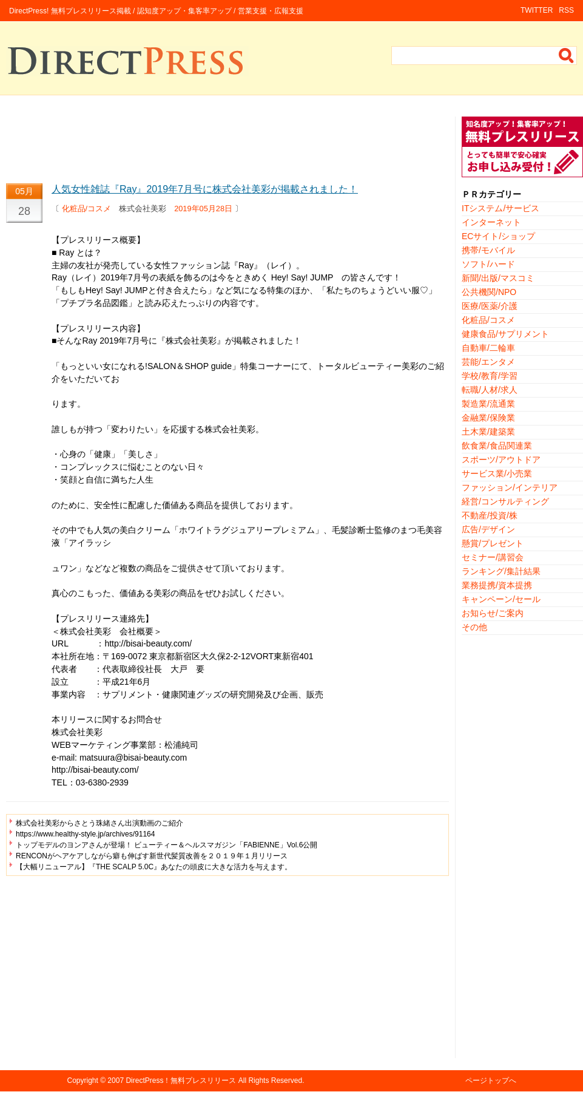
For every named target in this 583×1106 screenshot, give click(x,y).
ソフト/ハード (488, 264)
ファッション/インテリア (510, 487)
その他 (474, 627)
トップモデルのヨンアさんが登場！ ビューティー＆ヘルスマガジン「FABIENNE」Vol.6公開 (166, 845)
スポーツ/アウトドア (501, 459)
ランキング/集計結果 (501, 571)
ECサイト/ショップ (498, 236)
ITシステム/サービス (500, 208)
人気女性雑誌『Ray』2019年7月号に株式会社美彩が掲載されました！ (205, 189)
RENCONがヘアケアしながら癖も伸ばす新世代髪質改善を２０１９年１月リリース (152, 856)
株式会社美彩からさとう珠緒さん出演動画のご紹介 (99, 823)
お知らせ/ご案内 (493, 613)
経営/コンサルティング (505, 501)
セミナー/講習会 (493, 557)
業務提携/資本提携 (497, 585)
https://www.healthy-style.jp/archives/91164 (85, 834)
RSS (566, 10)
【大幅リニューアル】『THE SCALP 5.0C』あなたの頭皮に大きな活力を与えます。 (154, 867)
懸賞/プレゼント (493, 543)
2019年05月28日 (203, 208)
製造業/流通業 (488, 404)
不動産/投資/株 (489, 515)
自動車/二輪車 (488, 348)
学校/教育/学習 (489, 376)
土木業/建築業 (488, 431)
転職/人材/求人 (489, 390)
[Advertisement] (227, 144)
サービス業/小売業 (497, 473)
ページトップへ (490, 1080)
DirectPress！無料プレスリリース (181, 1080)
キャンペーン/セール (501, 599)
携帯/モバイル (488, 250)
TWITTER (537, 10)
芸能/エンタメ (488, 362)
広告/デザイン (488, 529)
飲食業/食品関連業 (497, 445)
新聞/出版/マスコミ (498, 278)
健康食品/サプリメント (505, 334)
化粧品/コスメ (87, 208)
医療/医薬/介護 (489, 306)
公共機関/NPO (489, 292)
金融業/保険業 (488, 417)
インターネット (491, 222)
